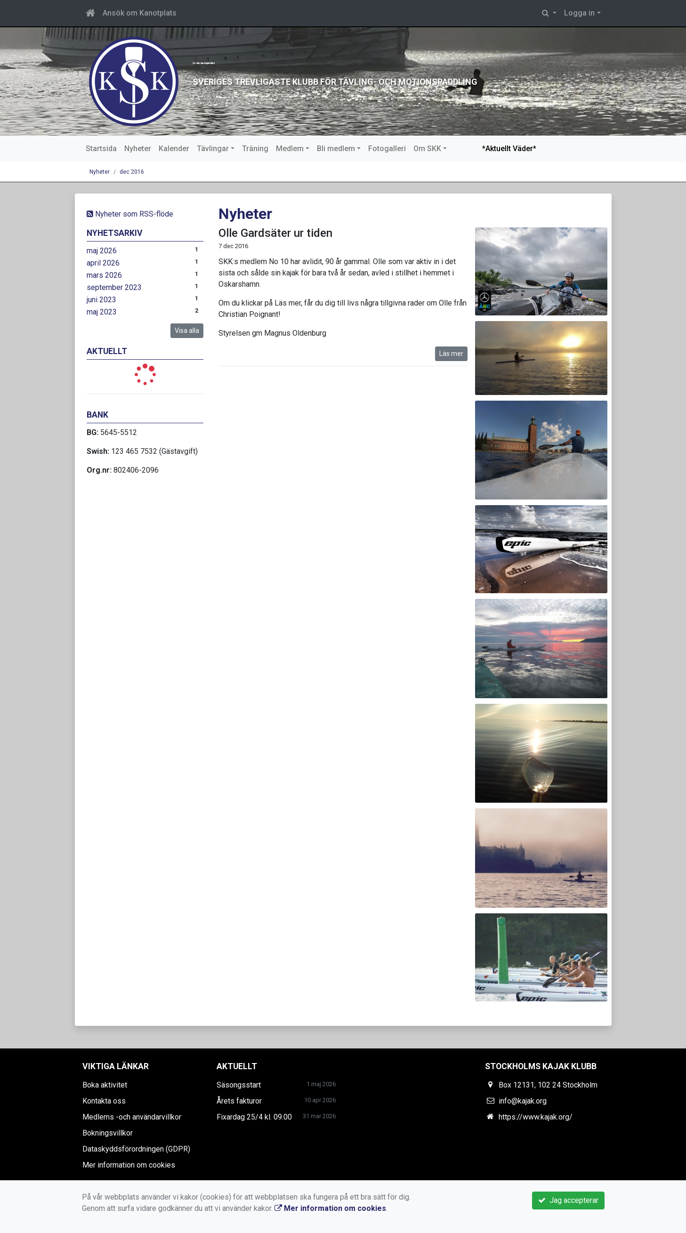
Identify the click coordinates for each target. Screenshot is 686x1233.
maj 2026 (102, 250)
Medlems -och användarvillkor (131, 1116)
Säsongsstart (239, 1084)
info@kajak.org (523, 1100)
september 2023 (114, 287)
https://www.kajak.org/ (536, 1116)
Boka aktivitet (104, 1084)
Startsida (101, 148)
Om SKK (427, 148)
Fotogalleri (387, 148)
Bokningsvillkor (107, 1132)
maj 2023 (102, 311)
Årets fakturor (239, 1100)
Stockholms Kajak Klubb (342, 55)
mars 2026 (104, 275)
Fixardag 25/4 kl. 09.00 (254, 1116)
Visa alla (187, 330)
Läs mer (451, 353)
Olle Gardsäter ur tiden (275, 233)
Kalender (174, 148)
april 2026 (103, 262)
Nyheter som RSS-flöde (130, 214)
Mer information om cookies (128, 1164)
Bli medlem (336, 148)
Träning (255, 148)
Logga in (579, 12)
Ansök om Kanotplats (140, 12)
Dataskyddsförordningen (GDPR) (136, 1148)
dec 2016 (132, 172)
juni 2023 (101, 299)
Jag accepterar (568, 1200)
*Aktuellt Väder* (509, 148)
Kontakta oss (104, 1100)
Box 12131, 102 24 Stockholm (548, 1084)
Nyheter (137, 148)
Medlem (290, 148)
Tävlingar (213, 148)
